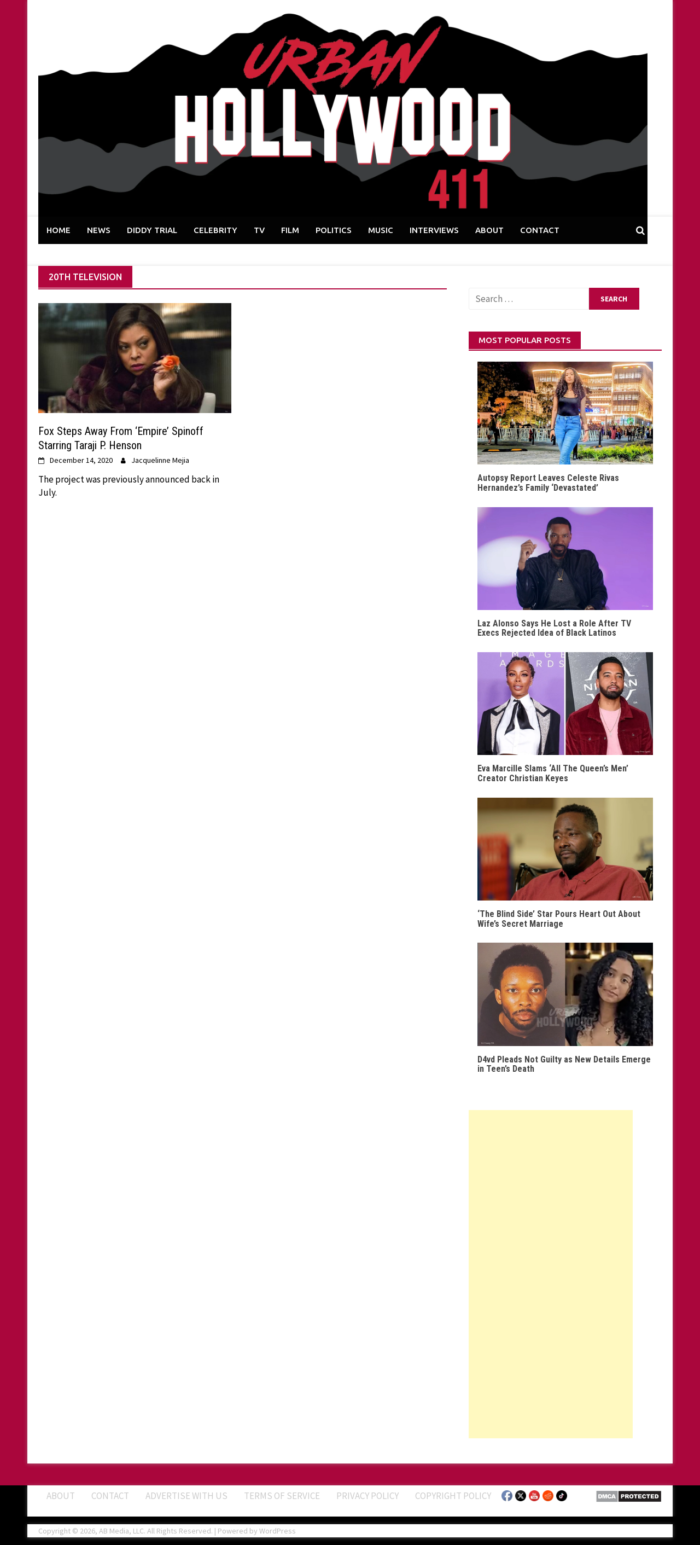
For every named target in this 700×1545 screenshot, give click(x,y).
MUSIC (380, 230)
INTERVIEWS (434, 230)
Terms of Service (282, 1496)
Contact (110, 1496)
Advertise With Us (186, 1496)
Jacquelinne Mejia (160, 460)
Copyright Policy (453, 1496)
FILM (290, 230)
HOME (58, 230)
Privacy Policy (367, 1496)
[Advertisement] (551, 1274)
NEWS (98, 230)
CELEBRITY (215, 230)
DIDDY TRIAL (152, 230)
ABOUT (489, 230)
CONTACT (539, 230)
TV (259, 230)
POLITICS (334, 230)
